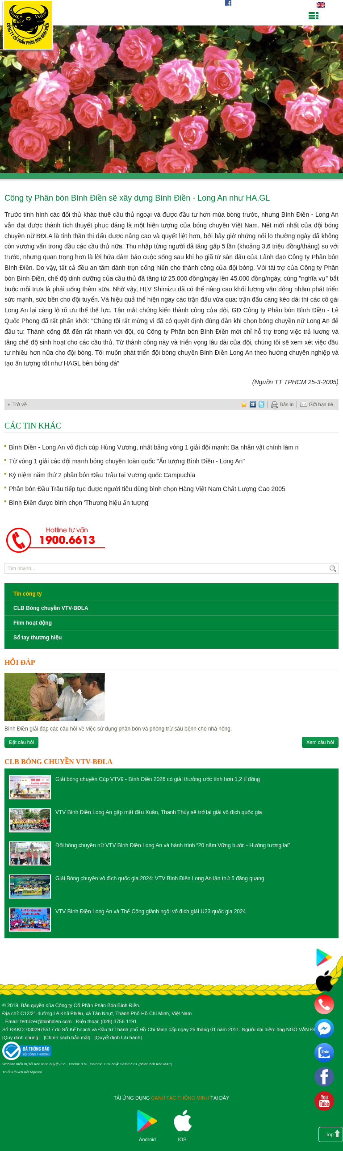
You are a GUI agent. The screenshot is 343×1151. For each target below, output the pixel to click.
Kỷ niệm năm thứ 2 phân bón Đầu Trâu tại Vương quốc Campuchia (102, 475)
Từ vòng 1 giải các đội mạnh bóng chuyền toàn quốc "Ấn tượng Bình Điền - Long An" (127, 461)
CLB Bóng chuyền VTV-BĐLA (50, 608)
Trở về (20, 404)
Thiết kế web (12, 1072)
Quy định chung (21, 1037)
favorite (244, 404)
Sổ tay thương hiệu (37, 637)
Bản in (282, 404)
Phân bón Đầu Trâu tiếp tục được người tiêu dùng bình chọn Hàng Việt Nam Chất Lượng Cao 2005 (147, 488)
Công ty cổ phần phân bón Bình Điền (27, 26)
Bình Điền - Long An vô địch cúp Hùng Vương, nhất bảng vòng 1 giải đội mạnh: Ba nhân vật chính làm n (153, 447)
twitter (262, 404)
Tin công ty (27, 594)
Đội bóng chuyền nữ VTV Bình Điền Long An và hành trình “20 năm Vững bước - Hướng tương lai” (172, 845)
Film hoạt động (32, 623)
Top (330, 1134)
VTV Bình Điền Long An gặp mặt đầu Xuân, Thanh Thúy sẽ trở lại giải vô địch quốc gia (158, 812)
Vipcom (36, 1072)
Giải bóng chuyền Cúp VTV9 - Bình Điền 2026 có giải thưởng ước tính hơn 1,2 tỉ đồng (157, 779)
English (320, 5)
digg (253, 404)
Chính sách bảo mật (67, 1037)
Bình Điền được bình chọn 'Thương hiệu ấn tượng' (79, 502)
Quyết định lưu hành (118, 1037)
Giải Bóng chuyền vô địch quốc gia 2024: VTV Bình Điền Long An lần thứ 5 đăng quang (159, 878)
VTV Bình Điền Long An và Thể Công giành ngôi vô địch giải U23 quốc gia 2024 (150, 911)
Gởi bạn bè (316, 405)
